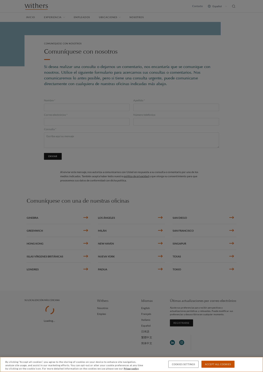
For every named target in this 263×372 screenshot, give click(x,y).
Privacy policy (131, 368)
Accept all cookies (218, 364)
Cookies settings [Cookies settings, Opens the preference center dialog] (183, 364)
